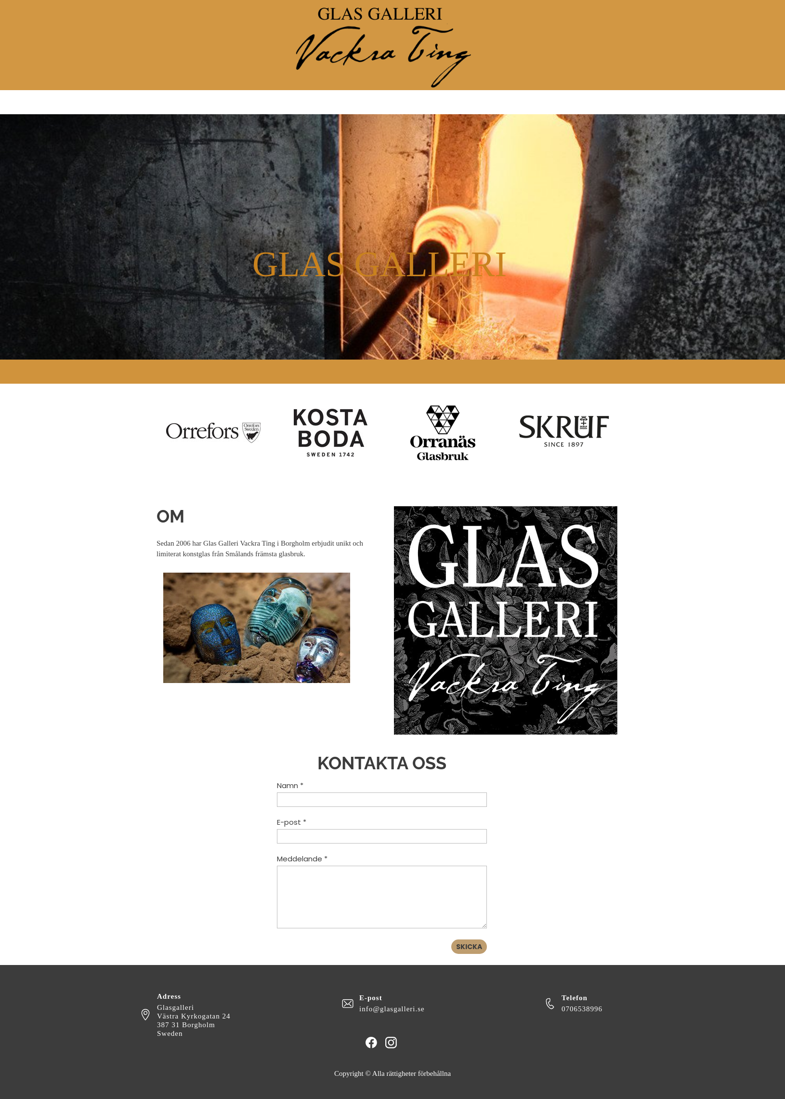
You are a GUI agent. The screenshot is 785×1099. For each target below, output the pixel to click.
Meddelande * (302, 859)
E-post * (291, 822)
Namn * (290, 785)
